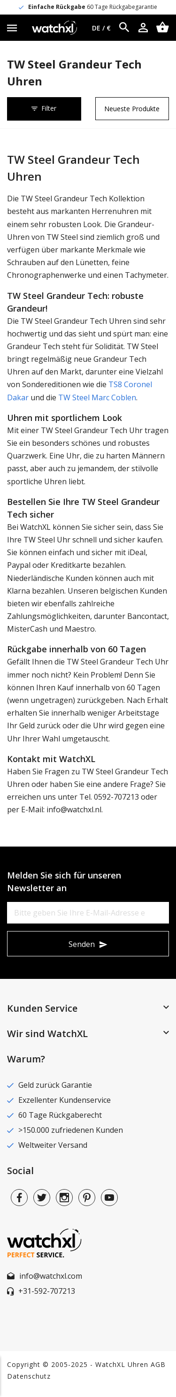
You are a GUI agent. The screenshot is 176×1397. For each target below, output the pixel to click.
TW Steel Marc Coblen (97, 397)
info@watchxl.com (50, 1276)
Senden (82, 944)
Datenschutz (29, 1376)
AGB (158, 1364)
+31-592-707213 (46, 1291)
